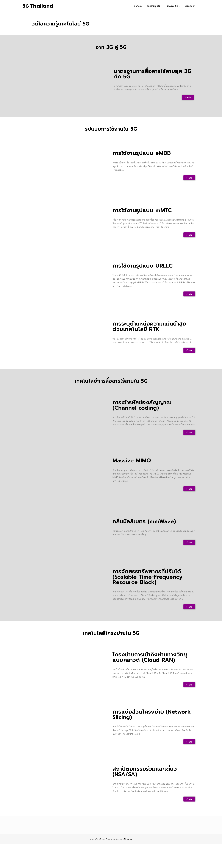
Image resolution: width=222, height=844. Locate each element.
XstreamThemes (124, 839)
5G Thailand (37, 6)
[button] (188, 97)
